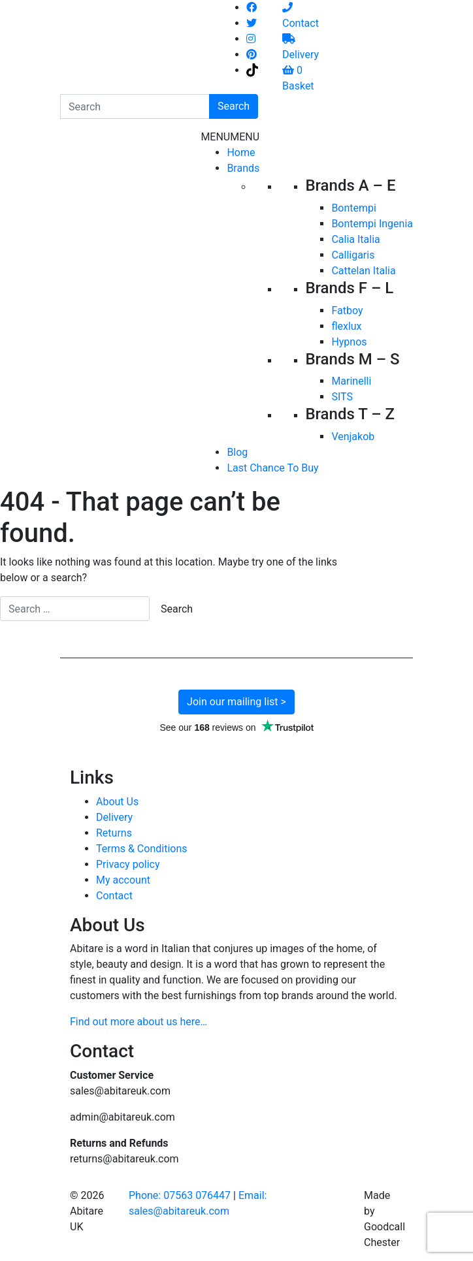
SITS (342, 397)
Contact (114, 895)
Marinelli (351, 381)
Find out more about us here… (138, 1021)
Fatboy (347, 310)
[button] (230, 137)
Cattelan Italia (363, 270)
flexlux (346, 326)
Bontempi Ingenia (372, 223)
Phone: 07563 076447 (180, 1195)
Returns (114, 833)
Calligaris (352, 255)
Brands (243, 168)
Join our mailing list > (236, 701)
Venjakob (352, 436)
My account (123, 880)
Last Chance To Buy (272, 468)
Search (234, 106)
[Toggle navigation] (136, 308)
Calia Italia (355, 239)
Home (241, 152)
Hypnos (349, 342)
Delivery (114, 817)
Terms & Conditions (142, 848)
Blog (237, 452)
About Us (117, 801)
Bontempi (353, 208)
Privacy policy (128, 864)
